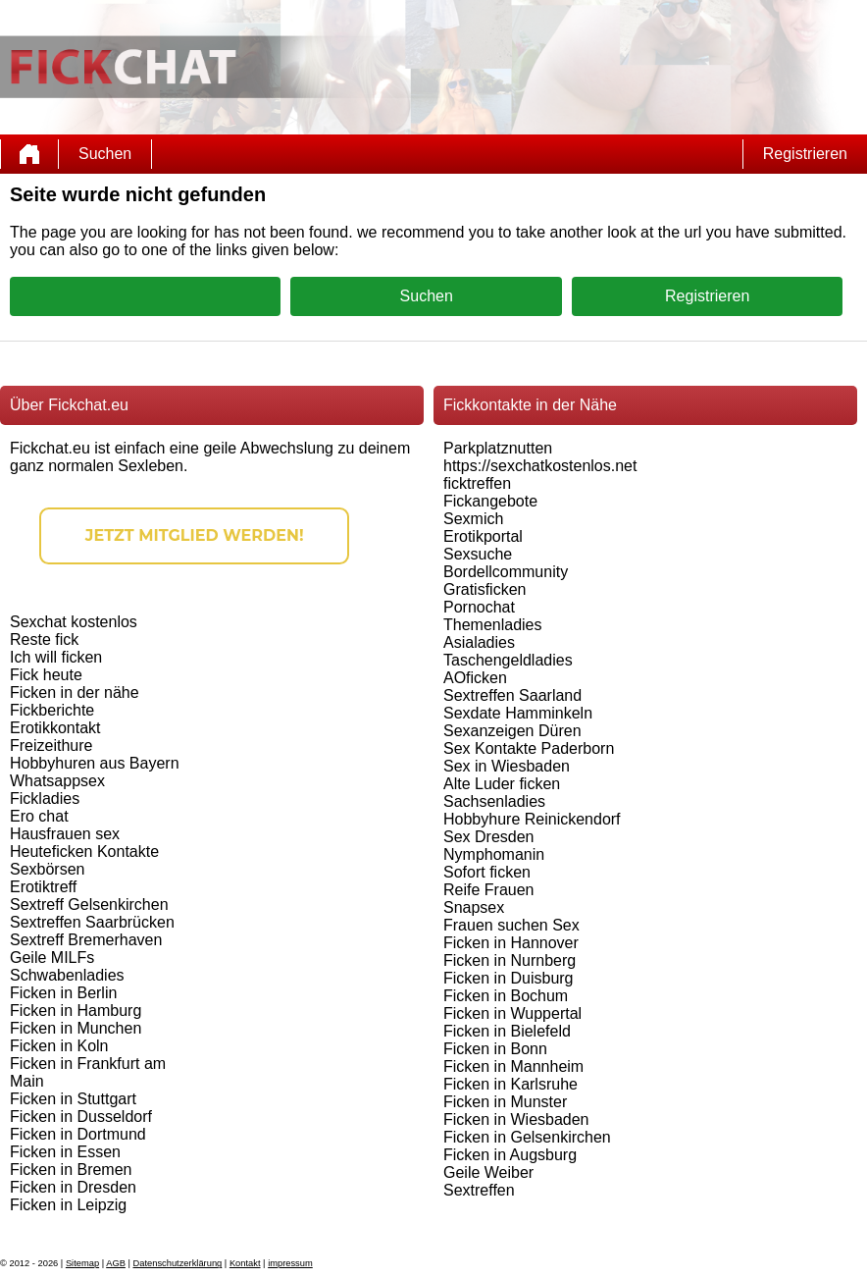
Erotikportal (483, 536)
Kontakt (245, 1263)
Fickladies (44, 798)
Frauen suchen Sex (511, 925)
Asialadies (479, 642)
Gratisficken (484, 589)
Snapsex (473, 907)
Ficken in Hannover (511, 942)
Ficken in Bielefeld (507, 1031)
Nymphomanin (493, 854)
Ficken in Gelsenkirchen (527, 1137)
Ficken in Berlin (63, 993)
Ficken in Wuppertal (512, 1013)
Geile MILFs (52, 957)
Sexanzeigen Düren (512, 730)
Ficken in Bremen (71, 1169)
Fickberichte (52, 710)
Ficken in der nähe (74, 692)
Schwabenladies (67, 975)
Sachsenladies (494, 801)
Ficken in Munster (505, 1101)
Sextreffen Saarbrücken (92, 922)
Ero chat (39, 816)
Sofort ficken (487, 872)
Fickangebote (490, 501)
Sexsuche (477, 554)
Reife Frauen (489, 889)
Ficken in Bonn (495, 1048)
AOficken (475, 677)
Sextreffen (479, 1190)
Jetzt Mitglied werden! (194, 535)
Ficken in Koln (59, 1046)
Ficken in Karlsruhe (510, 1084)
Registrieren (805, 153)
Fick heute (46, 674)
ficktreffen (477, 483)
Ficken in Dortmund (78, 1134)
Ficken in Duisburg (508, 978)
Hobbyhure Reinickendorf (532, 819)
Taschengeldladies (508, 660)
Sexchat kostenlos (73, 621)
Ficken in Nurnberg (509, 960)
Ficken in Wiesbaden (516, 1119)
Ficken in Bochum (505, 995)
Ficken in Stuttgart (73, 1099)
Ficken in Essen (65, 1152)
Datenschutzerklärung (178, 1263)
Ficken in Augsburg (510, 1154)
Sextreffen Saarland (512, 695)
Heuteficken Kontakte (84, 851)
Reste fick (44, 639)
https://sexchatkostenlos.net (540, 465)
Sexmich (473, 518)
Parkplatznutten (497, 448)
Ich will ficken (56, 657)
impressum (290, 1263)
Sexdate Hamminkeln (517, 713)
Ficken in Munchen (75, 1028)
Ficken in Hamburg (75, 1010)
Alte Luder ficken (501, 783)
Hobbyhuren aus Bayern (94, 763)
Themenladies (492, 624)
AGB (116, 1263)
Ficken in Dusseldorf (81, 1116)
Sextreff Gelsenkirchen (89, 904)
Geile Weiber (488, 1172)
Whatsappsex (57, 780)
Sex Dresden (489, 836)
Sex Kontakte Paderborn (528, 748)
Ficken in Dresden (73, 1187)
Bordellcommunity (505, 571)
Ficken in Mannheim (513, 1066)
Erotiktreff (43, 887)
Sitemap (82, 1263)
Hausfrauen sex (65, 833)
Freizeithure (51, 745)
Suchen (104, 153)
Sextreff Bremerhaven (86, 940)
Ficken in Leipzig (68, 1205)
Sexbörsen (47, 869)
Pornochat (479, 607)
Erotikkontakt (55, 727)
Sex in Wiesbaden (506, 766)
